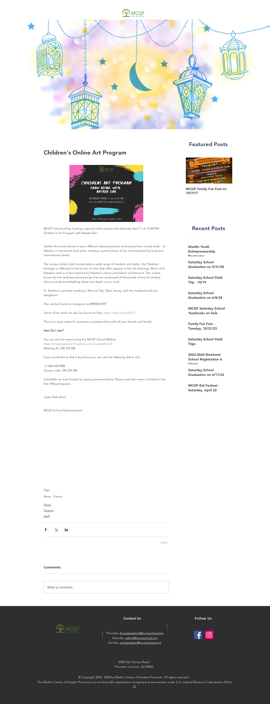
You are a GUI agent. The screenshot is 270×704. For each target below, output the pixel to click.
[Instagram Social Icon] (209, 635)
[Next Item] (225, 170)
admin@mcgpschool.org (141, 638)
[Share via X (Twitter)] (56, 530)
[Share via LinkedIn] (66, 530)
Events (58, 496)
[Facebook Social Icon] (198, 635)
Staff (47, 516)
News (47, 496)
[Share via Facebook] (46, 530)
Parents (49, 510)
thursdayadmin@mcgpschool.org (141, 633)
